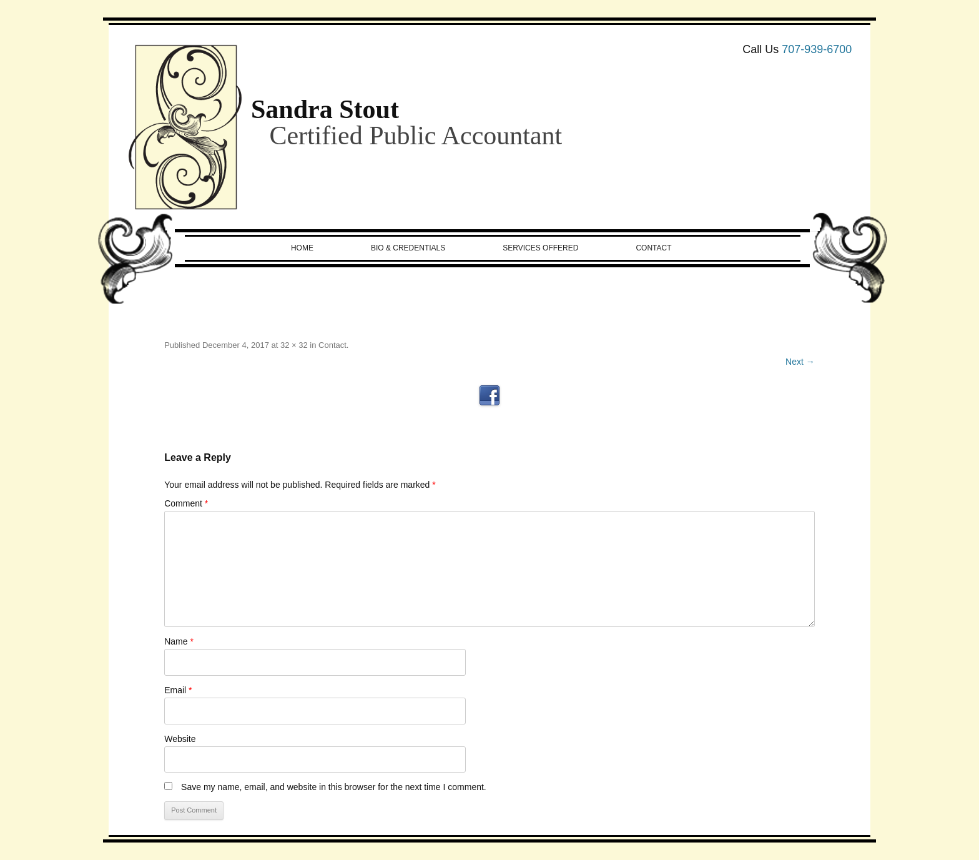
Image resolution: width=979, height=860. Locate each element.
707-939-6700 (817, 49)
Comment (186, 503)
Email (178, 690)
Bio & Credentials (408, 248)
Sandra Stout (325, 109)
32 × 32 (294, 345)
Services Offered (540, 248)
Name (179, 641)
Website (179, 739)
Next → (800, 362)
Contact (653, 248)
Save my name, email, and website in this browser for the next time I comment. (333, 787)
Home (302, 248)
